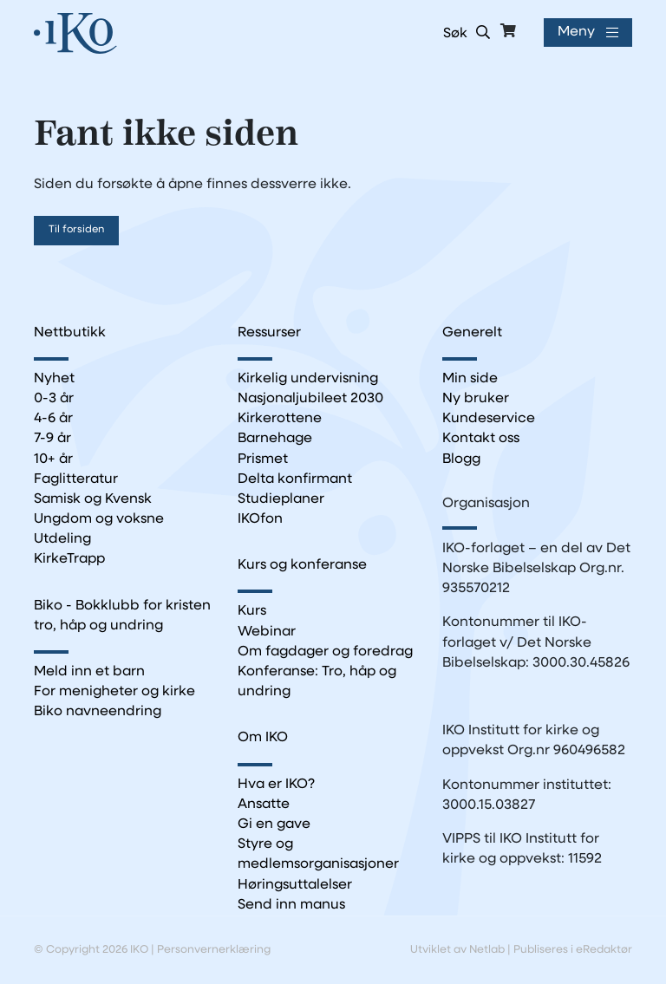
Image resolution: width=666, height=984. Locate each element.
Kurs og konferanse (302, 565)
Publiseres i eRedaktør (572, 949)
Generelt (472, 333)
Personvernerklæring (214, 949)
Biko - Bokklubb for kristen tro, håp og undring (122, 616)
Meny (574, 33)
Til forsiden (76, 230)
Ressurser (269, 333)
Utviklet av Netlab (457, 949)
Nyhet (54, 379)
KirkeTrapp (69, 559)
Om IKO (263, 738)
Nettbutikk (70, 333)
